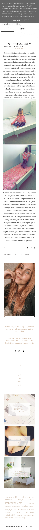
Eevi (27, 47)
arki (15, 497)
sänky (17, 48)
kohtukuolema (13, 503)
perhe (16, 509)
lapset (31, 503)
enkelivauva (24, 497)
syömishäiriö (10, 515)
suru (18, 512)
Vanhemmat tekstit (28, 254)
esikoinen (8, 500)
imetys (20, 500)
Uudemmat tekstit (11, 254)
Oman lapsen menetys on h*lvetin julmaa (19, 409)
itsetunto (31, 500)
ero (33, 497)
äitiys (24, 518)
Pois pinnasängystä (19, 44)
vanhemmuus (9, 518)
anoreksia (8, 497)
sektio (31, 509)
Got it (26, 20)
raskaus (24, 509)
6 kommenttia (9, 248)
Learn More (16, 20)
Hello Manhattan (26, 527)
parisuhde (24, 506)
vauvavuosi (18, 518)
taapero (21, 48)
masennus (8, 506)
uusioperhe (29, 515)
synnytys (30, 512)
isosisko (32, 47)
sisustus (8, 512)
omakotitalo (16, 506)
